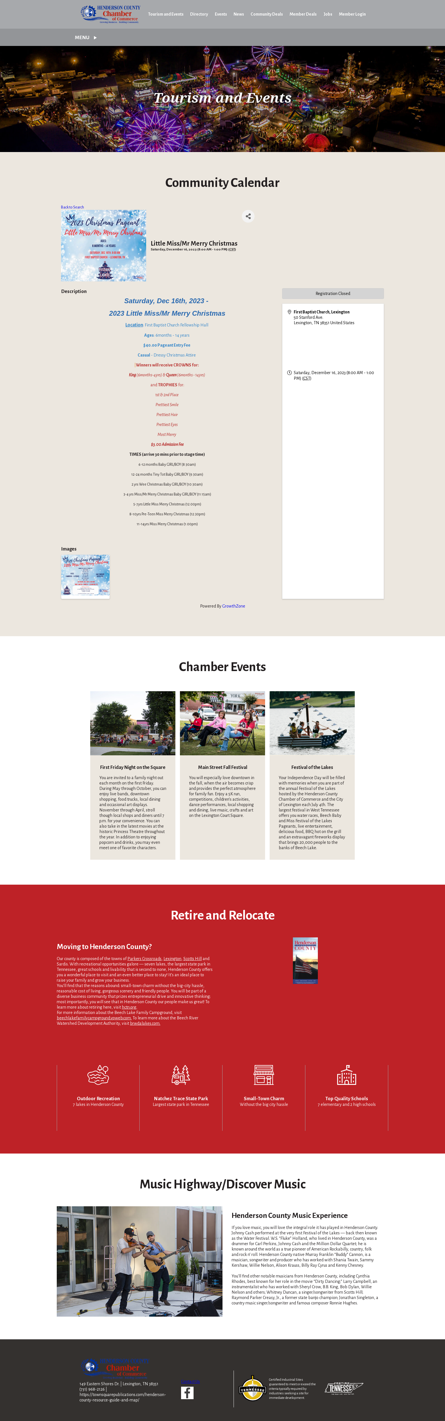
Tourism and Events (166, 14)
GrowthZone (233, 606)
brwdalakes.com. (145, 1023)
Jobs (328, 14)
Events (221, 14)
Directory (199, 14)
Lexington (172, 958)
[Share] (248, 216)
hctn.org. (129, 1007)
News (239, 14)
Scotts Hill (192, 958)
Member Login (352, 14)
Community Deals (267, 14)
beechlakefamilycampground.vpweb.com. (94, 1018)
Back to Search (72, 207)
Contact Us (190, 1381)
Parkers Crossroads (144, 958)
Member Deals (303, 14)
